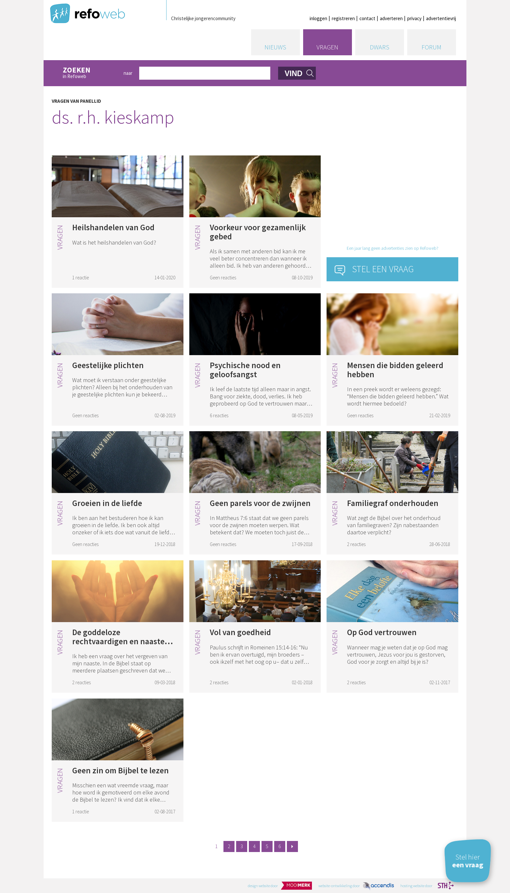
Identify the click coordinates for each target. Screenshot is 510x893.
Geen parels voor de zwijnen (260, 503)
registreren (343, 18)
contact (367, 18)
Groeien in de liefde (107, 503)
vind (293, 73)
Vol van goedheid (240, 632)
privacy (414, 18)
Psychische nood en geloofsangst (245, 370)
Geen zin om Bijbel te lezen (120, 770)
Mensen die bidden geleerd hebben (395, 370)
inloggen (318, 18)
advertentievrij (441, 18)
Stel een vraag (383, 269)
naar (128, 73)
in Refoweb (90, 73)
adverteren (391, 18)
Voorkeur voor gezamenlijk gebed (258, 232)
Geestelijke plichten (108, 365)
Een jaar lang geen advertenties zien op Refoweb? (392, 248)
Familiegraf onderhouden (392, 503)
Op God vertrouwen (382, 632)
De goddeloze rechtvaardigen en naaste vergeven (118, 641)
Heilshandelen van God (113, 227)
